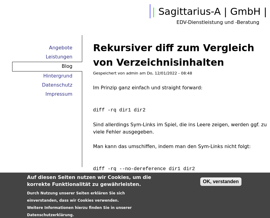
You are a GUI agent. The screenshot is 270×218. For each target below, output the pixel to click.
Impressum (59, 94)
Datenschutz (57, 85)
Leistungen (59, 57)
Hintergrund (57, 76)
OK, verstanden (221, 184)
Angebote (61, 48)
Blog (67, 66)
